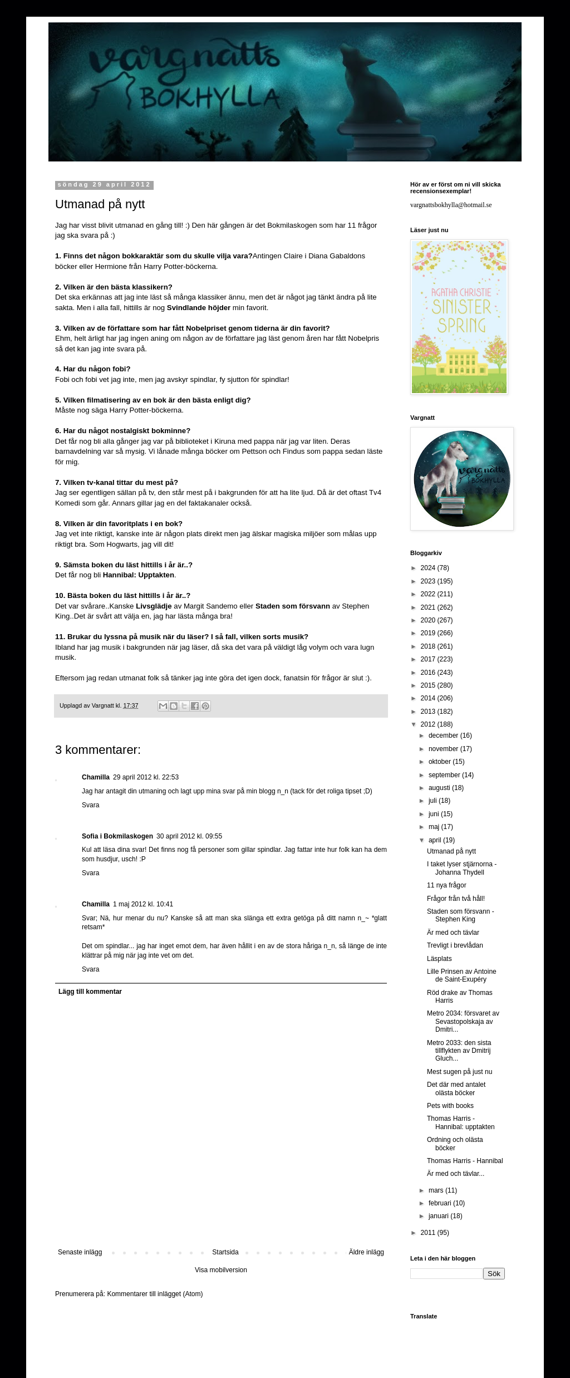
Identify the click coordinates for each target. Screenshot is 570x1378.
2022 (429, 594)
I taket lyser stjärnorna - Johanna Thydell (462, 868)
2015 (429, 685)
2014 (429, 698)
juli (434, 801)
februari (441, 1203)
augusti (440, 788)
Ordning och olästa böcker (455, 1143)
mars (437, 1190)
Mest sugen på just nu (459, 1072)
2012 (429, 724)
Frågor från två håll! (456, 899)
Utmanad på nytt (451, 851)
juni (435, 814)
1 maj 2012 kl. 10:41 (143, 904)
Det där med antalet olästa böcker (456, 1088)
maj (435, 827)
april (436, 840)
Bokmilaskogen (292, 225)
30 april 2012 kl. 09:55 (189, 836)
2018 (429, 646)
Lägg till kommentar (90, 992)
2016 (429, 672)
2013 (429, 711)
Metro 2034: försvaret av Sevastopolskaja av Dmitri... (463, 1021)
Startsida (225, 1252)
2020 (429, 620)
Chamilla (96, 777)
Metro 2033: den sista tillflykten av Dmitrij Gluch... (459, 1051)
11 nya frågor (446, 885)
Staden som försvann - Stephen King (460, 915)
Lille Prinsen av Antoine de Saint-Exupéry (462, 975)
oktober (441, 762)
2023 (429, 581)
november (444, 749)
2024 (429, 568)
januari (439, 1216)
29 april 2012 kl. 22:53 (146, 777)
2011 (429, 1233)
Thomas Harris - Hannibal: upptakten (461, 1122)
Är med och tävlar (453, 932)
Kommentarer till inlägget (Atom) (155, 1294)
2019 (429, 633)
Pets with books (450, 1106)
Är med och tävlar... (455, 1174)
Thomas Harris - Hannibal (465, 1161)
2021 (429, 607)
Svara (90, 805)
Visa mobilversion (221, 1270)
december (444, 735)
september (445, 775)
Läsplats (439, 959)
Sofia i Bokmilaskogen (117, 836)
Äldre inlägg (366, 1252)
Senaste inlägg (80, 1252)
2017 (429, 659)
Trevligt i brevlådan (455, 945)
